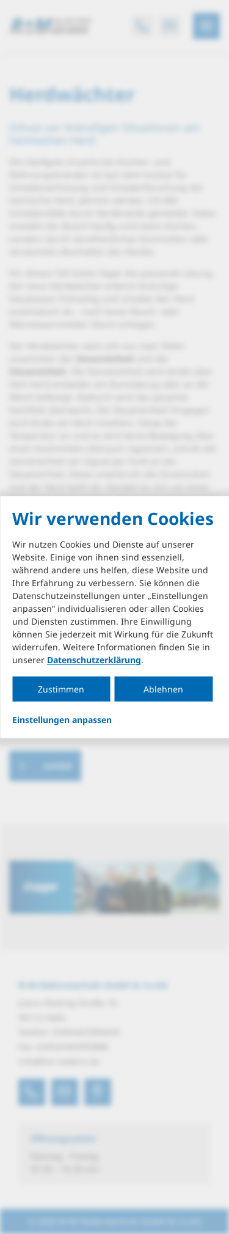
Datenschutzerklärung (94, 660)
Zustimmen (61, 689)
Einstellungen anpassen (62, 720)
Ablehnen (163, 689)
